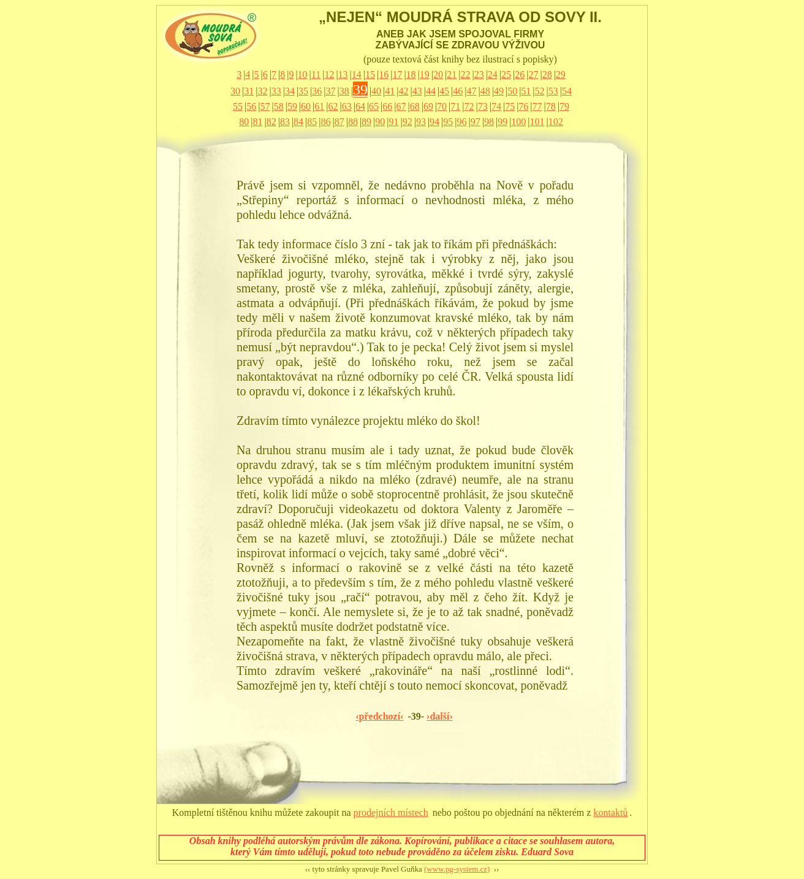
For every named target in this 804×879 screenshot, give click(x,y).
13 (343, 74)
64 (360, 106)
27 (533, 74)
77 (537, 106)
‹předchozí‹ (379, 716)
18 (411, 74)
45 (444, 91)
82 (271, 121)
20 (438, 74)
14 (357, 74)
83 (285, 121)
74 (496, 106)
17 (397, 74)
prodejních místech (391, 812)
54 (567, 91)
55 (238, 106)
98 (489, 121)
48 (485, 91)
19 (425, 74)
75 (510, 106)
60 (306, 106)
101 (537, 121)
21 (452, 74)
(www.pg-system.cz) (457, 868)
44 (431, 91)
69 (428, 106)
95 (448, 121)
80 (244, 121)
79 (564, 106)
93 (421, 121)
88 (353, 121)
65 (374, 106)
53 (553, 91)
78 (551, 106)
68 (415, 106)
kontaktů (610, 812)
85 (312, 121)
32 (262, 91)
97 (475, 121)
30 (235, 91)
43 (417, 91)
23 (479, 74)
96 (462, 121)
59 (292, 106)
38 (344, 91)
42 (404, 91)
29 (561, 74)
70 (442, 106)
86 (325, 121)
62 (333, 106)
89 (366, 121)
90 (380, 121)
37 (330, 91)
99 (502, 121)
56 (251, 106)
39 (360, 89)
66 (387, 106)
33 (276, 91)
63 (347, 106)
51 (526, 91)
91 (394, 121)
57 (265, 106)
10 (303, 74)
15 (370, 74)
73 (483, 106)
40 (376, 91)
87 (339, 121)
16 (384, 74)
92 (407, 121)
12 (329, 74)
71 (455, 106)
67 (401, 106)
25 (506, 74)
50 (512, 91)
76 (523, 106)
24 (493, 74)
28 (547, 74)
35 (303, 91)
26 (520, 74)
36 (317, 91)
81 (257, 121)
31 (249, 91)
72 (469, 106)
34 (290, 91)
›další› (440, 716)
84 (298, 121)
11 (315, 74)
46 (458, 91)
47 (472, 91)
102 (555, 121)
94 (434, 121)
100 (518, 121)
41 (390, 91)
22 (465, 74)
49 (499, 91)
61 (319, 106)
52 (540, 91)
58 (279, 106)
